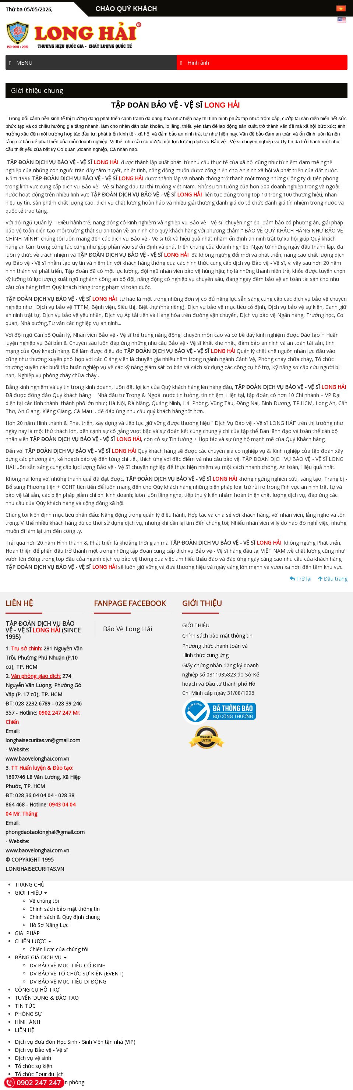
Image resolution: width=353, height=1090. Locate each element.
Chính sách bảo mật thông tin (217, 635)
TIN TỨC (25, 1005)
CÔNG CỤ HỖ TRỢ (37, 989)
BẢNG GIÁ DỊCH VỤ (41, 957)
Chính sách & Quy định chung (64, 916)
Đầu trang (332, 578)
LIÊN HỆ (24, 1029)
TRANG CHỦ (30, 884)
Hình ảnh (194, 62)
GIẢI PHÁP (27, 933)
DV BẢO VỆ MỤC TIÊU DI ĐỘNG (67, 981)
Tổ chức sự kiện (33, 1065)
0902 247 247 (32, 1082)
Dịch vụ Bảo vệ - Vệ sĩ (41, 1049)
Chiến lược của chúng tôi (58, 949)
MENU (20, 62)
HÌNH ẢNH (27, 1021)
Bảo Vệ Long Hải (127, 628)
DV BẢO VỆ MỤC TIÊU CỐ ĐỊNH (67, 965)
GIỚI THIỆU (195, 625)
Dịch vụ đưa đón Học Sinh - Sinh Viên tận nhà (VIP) (75, 1041)
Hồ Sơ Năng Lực (48, 924)
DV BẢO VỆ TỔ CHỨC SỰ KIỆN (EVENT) (76, 973)
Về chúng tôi (44, 900)
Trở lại (300, 578)
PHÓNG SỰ (28, 1013)
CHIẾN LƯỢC (33, 941)
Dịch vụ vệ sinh (33, 1057)
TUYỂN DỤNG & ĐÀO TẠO (47, 997)
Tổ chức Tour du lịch (39, 1074)
